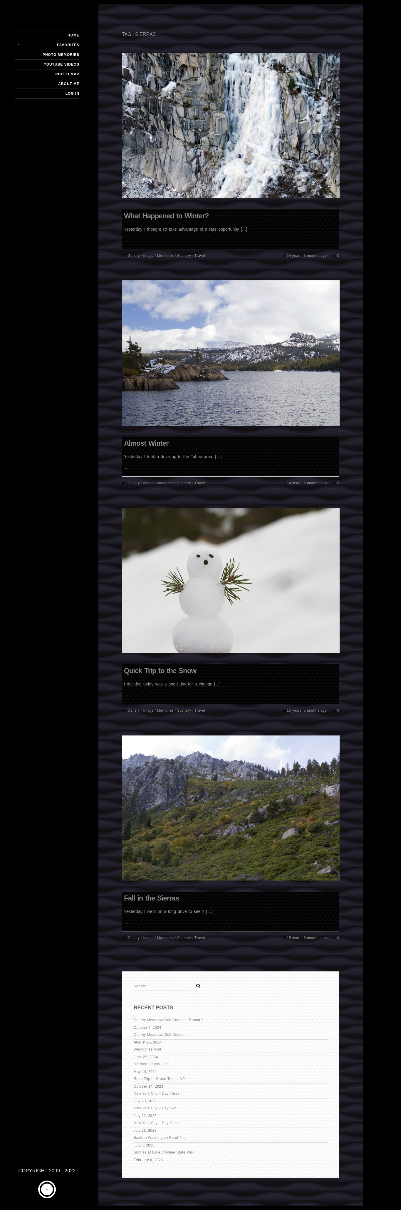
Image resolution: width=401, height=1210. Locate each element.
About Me (68, 84)
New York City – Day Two (155, 1108)
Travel (199, 256)
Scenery (184, 256)
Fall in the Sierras (151, 898)
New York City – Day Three (156, 1093)
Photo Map (67, 74)
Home (73, 35)
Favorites (68, 45)
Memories (165, 256)
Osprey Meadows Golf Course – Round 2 (168, 1020)
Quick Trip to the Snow (160, 671)
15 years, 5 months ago (307, 710)
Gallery (133, 256)
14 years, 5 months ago (307, 483)
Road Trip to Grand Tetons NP (159, 1079)
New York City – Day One (155, 1123)
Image (148, 256)
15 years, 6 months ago (307, 938)
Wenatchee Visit (147, 1049)
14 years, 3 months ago (307, 256)
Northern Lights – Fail (152, 1064)
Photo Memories (61, 55)
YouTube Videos (61, 64)
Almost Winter (146, 443)
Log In (72, 93)
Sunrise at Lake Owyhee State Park (164, 1152)
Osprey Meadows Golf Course (159, 1035)
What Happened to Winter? (166, 216)
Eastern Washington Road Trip (160, 1138)
